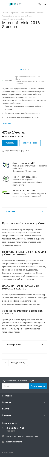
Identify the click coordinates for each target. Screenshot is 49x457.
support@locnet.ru (14, 442)
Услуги (5, 409)
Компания (7, 396)
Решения (6, 402)
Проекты (6, 415)
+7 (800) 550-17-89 (15, 428)
